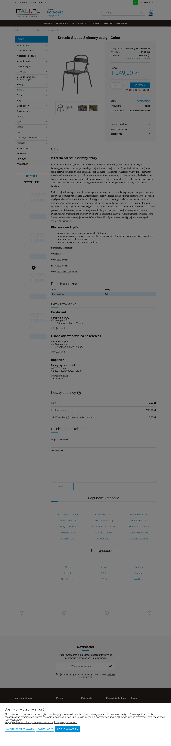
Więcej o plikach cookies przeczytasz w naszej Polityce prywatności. (41, 722)
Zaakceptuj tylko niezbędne (20, 729)
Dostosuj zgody (45, 729)
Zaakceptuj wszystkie (67, 729)
